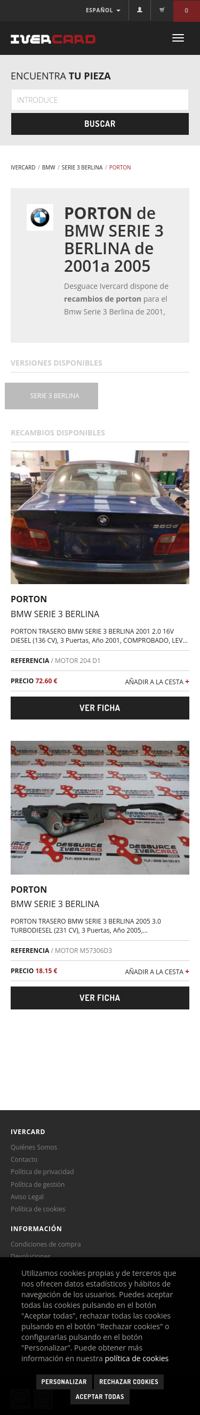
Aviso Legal (27, 1196)
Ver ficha (100, 707)
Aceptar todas (100, 1397)
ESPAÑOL (103, 10)
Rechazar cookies (128, 1382)
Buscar (99, 123)
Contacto (24, 1159)
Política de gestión (38, 1184)
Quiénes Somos (34, 1147)
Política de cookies (38, 1209)
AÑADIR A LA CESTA (157, 681)
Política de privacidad (42, 1171)
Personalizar (64, 1382)
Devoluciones (31, 1256)
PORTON (29, 599)
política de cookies (137, 1358)
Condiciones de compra (46, 1244)
